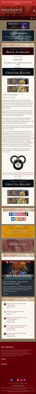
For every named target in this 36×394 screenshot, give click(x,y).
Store (16, 247)
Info (20, 247)
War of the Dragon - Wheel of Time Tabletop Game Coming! (15, 283)
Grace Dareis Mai (12, 313)
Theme (10, 383)
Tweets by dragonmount (7, 361)
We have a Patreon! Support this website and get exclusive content (17, 2)
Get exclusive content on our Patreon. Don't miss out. (18, 233)
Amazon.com (16, 174)
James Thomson (11, 306)
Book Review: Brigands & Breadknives (17, 333)
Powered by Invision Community (18, 386)
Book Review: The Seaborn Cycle (15, 311)
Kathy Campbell (11, 320)
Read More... (6, 294)
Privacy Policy (15, 383)
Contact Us (21, 383)
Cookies (26, 383)
